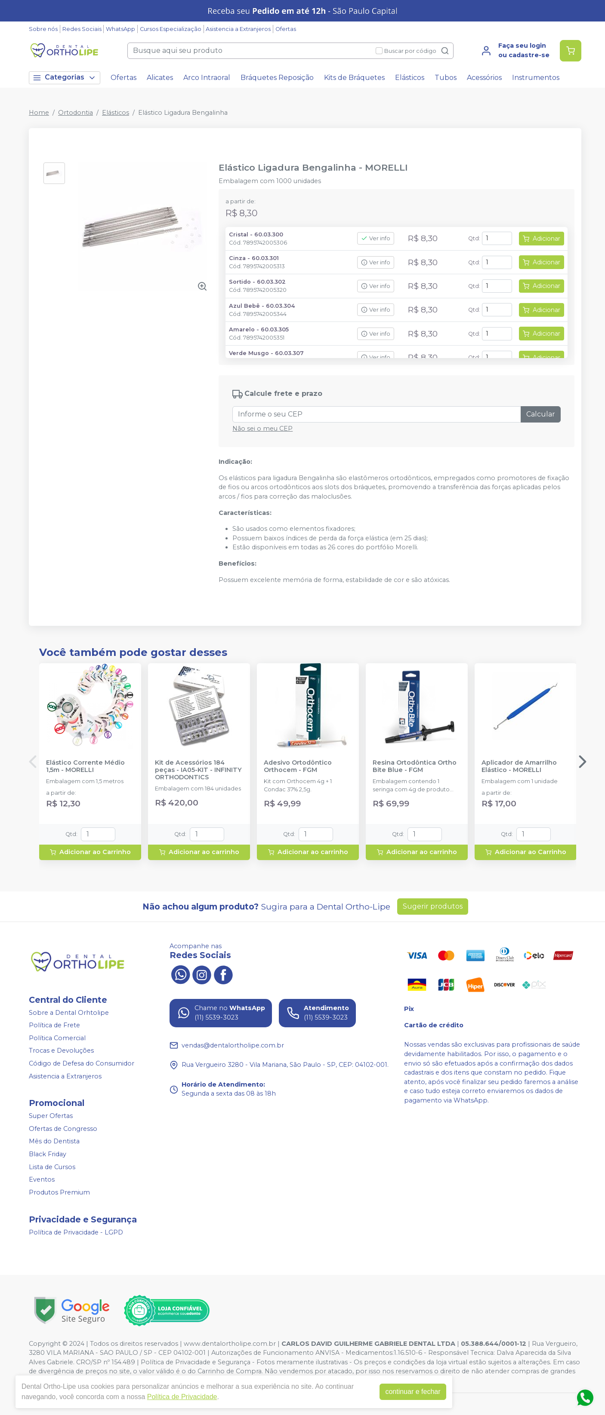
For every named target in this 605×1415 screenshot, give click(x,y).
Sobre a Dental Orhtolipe (69, 1013)
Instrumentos (535, 78)
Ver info (375, 238)
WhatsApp (120, 29)
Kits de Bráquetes (354, 78)
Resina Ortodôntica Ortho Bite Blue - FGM (415, 766)
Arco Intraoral (206, 78)
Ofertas (285, 29)
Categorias (64, 77)
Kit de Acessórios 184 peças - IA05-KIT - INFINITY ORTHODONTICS (198, 770)
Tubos (446, 78)
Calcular (540, 414)
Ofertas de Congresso (63, 1129)
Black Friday (47, 1154)
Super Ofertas (51, 1116)
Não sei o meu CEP (262, 428)
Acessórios (484, 78)
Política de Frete (54, 1025)
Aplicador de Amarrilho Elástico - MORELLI (519, 766)
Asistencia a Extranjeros (238, 29)
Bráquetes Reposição (277, 78)
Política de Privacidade (182, 1396)
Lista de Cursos (52, 1167)
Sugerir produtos (433, 906)
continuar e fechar (412, 1391)
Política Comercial (57, 1038)
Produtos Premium (59, 1192)
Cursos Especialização (170, 29)
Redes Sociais (82, 29)
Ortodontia (75, 112)
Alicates (160, 78)
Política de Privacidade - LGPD (76, 1232)
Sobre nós (43, 29)
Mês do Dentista (54, 1141)
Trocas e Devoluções (61, 1051)
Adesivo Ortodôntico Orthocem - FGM (298, 766)
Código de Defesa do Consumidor (81, 1063)
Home (39, 112)
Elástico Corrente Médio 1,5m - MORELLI (85, 766)
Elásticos (409, 78)
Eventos (42, 1179)
